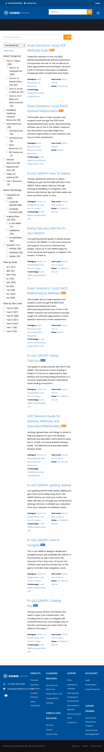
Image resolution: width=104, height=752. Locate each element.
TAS (11, 290)
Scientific (13, 245)
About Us (50, 725)
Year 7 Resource (14, 183)
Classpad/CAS (13, 197)
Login (97, 3)
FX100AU (15, 248)
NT (10, 278)
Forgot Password (92, 689)
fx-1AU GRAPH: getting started (49, 485)
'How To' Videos (14, 63)
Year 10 (13, 316)
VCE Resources (16, 140)
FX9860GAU (14, 232)
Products (34, 680)
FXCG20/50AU (15, 239)
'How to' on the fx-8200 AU (16, 90)
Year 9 (12, 320)
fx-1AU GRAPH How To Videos (48, 173)
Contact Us (31, 3)
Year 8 (12, 323)
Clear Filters (8, 50)
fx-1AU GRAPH (15, 225)
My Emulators (91, 684)
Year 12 (12, 308)
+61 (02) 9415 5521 (16, 684)
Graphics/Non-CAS (13, 218)
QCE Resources (16, 132)
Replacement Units (13, 169)
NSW (11, 275)
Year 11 (12, 312)
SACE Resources (15, 147)
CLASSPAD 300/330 (15, 204)
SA (10, 286)
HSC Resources (16, 154)
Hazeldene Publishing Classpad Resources (14, 115)
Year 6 (12, 331)
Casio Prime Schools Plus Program (90, 722)
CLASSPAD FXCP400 (16, 211)
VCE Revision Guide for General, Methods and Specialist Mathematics (47, 421)
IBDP (10, 271)
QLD (11, 282)
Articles (49, 729)
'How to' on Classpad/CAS (15, 71)
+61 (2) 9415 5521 (15, 3)
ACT (11, 267)
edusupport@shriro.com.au (20, 688)
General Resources (13, 161)
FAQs (69, 680)
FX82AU (14, 256)
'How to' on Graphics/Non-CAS (16, 82)
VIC (11, 294)
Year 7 (12, 327)
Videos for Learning (12, 176)
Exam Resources (14, 126)
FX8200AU (16, 252)
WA (11, 298)
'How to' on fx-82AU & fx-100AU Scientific (16, 101)
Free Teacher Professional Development (73, 697)
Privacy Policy (51, 734)
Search (69, 37)
